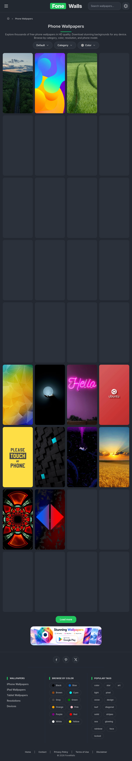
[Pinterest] (66, 659)
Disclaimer (101, 752)
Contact (42, 752)
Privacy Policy (61, 752)
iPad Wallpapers (16, 689)
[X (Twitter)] (75, 659)
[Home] (8, 18)
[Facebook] (56, 659)
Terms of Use (82, 752)
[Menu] (6, 6)
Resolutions (13, 700)
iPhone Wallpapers (18, 684)
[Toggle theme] (125, 6)
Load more (66, 619)
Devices (11, 706)
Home (28, 752)
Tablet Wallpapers (17, 695)
